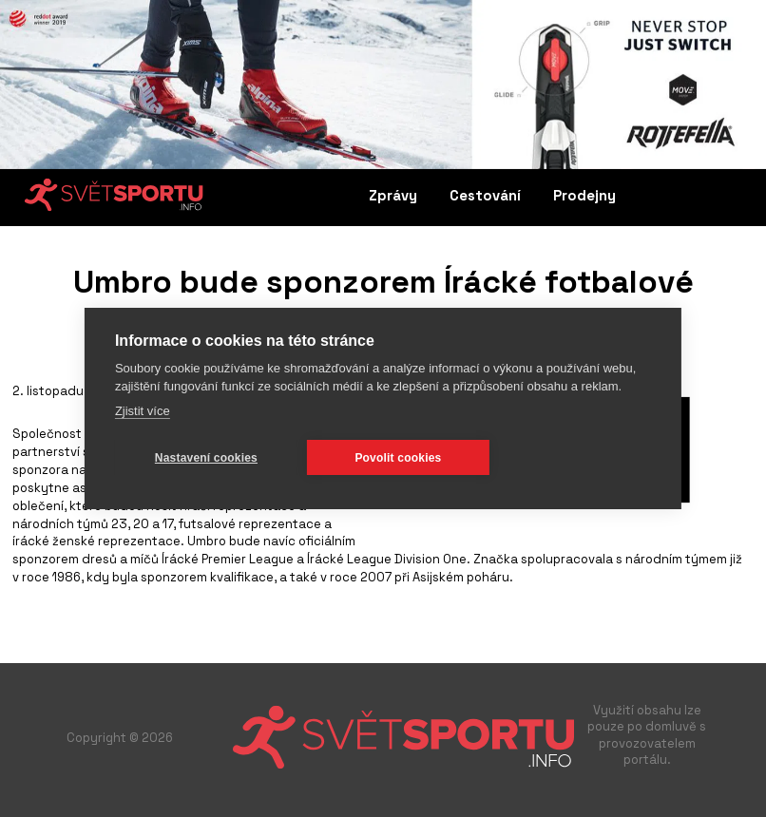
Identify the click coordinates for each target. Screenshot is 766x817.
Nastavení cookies (206, 458)
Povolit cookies (397, 458)
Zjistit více (142, 411)
